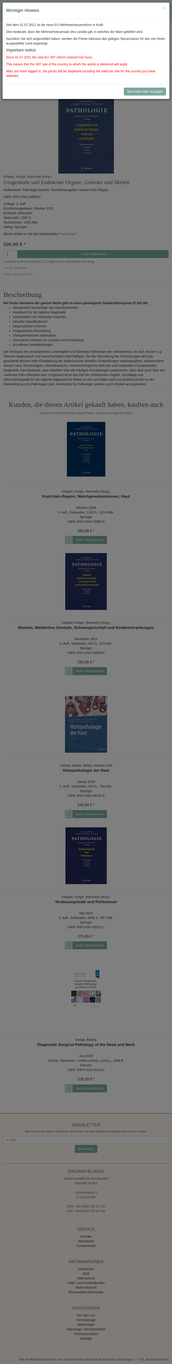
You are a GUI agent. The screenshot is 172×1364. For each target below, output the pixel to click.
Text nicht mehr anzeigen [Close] (145, 91)
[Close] (164, 8)
